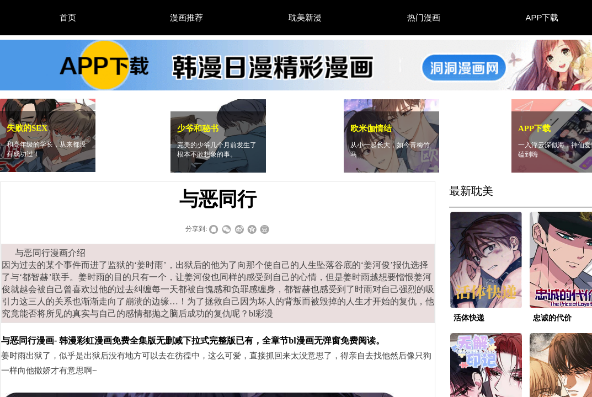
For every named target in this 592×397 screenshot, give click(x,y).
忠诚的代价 (552, 318)
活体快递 (469, 318)
